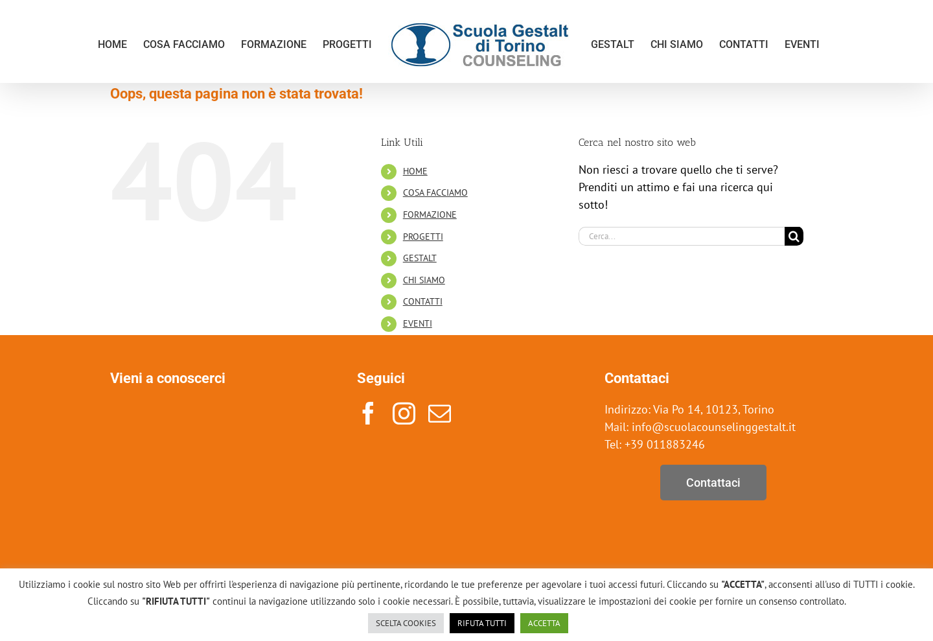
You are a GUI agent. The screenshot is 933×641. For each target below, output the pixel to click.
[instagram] (404, 413)
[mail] (439, 413)
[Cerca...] (682, 236)
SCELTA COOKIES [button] (406, 623)
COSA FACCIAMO (435, 192)
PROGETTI (423, 236)
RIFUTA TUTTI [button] (482, 623)
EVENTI (417, 323)
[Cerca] (794, 236)
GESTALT (420, 258)
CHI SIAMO (424, 280)
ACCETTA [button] (544, 623)
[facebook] (368, 413)
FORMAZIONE (430, 214)
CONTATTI (423, 301)
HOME (415, 171)
